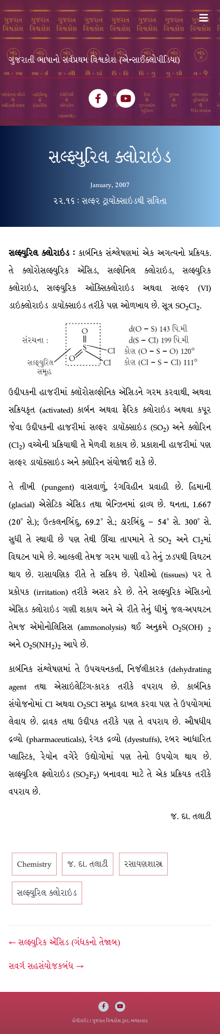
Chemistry (34, 864)
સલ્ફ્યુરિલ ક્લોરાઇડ (47, 893)
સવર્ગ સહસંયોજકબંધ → (46, 966)
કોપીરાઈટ (80, 1020)
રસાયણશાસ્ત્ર (143, 864)
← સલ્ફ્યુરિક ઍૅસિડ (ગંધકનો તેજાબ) (64, 942)
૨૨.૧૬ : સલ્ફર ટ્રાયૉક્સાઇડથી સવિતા (110, 201)
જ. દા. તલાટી (87, 864)
